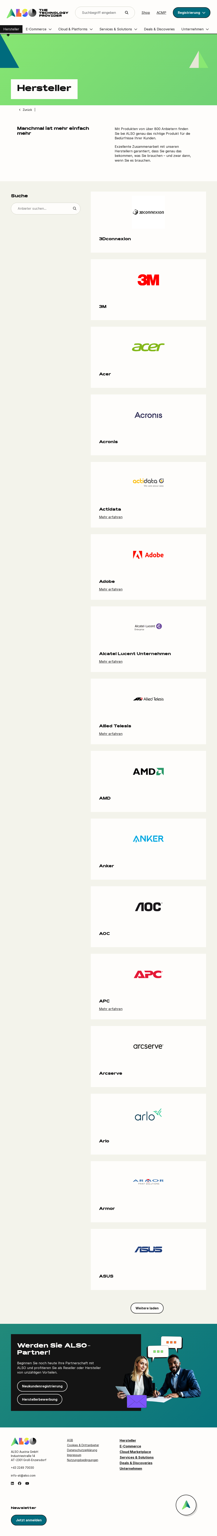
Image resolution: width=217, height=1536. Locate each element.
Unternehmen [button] (192, 29)
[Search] (105, 13)
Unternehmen (131, 1469)
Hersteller (128, 1441)
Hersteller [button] (11, 29)
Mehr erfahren (111, 517)
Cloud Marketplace (135, 1452)
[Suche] (45, 208)
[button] (191, 12)
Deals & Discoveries (136, 1463)
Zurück (27, 110)
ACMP (161, 13)
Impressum (74, 1455)
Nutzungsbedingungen (82, 1460)
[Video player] (141, 66)
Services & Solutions (137, 1458)
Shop (146, 13)
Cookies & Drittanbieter (83, 1445)
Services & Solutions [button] (115, 29)
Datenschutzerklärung (82, 1450)
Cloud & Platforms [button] (72, 29)
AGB (70, 1440)
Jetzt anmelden (29, 1520)
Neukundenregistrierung (42, 1386)
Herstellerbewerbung (39, 1400)
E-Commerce (130, 1446)
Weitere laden (147, 1308)
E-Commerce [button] (36, 29)
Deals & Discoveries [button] (159, 29)
